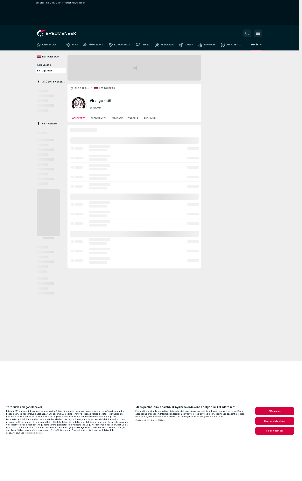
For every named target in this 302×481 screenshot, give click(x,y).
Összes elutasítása (274, 421)
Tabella (133, 118)
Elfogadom (275, 411)
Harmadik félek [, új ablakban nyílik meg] (33, 433)
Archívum (150, 118)
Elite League (44, 64)
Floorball (82, 88)
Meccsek (117, 118)
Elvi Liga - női (44, 70)
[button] (247, 33)
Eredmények (98, 118)
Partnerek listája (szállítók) (150, 420)
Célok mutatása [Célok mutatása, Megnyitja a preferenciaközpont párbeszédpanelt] (275, 430)
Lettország (107, 88)
